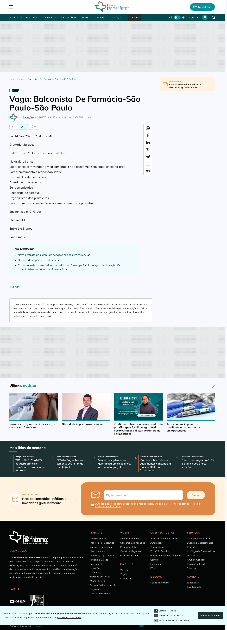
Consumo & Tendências (132, 542)
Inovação (95, 568)
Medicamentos (98, 551)
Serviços (116, 17)
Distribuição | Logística (102, 555)
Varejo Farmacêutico (101, 547)
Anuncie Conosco (196, 559)
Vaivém (124, 569)
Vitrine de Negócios (130, 551)
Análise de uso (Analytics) (168, 615)
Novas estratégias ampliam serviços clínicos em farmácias (54, 254)
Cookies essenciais (165, 611)
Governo (94, 589)
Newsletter (193, 555)
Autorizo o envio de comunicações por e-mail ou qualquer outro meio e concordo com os (147, 505)
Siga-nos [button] (193, 17)
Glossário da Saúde (100, 593)
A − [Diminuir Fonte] (23, 127)
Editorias (14, 17)
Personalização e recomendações (172, 620)
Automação (156, 542)
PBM (152, 568)
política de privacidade (69, 617)
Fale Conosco (194, 586)
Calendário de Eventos (199, 538)
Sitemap (191, 568)
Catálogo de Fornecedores (201, 551)
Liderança (155, 563)
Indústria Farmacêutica (102, 542)
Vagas (123, 574)
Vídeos (48, 17)
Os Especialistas (68, 17)
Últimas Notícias (98, 538)
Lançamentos (97, 563)
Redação (28, 117)
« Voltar (14, 286)
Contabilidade (157, 547)
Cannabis (95, 572)
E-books (100, 17)
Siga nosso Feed (196, 563)
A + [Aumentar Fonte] (14, 127)
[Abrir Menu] (30, 7)
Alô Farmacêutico (129, 538)
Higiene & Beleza (99, 559)
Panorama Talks (128, 547)
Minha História (97, 580)
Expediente (193, 582)
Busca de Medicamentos (200, 542)
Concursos (125, 578)
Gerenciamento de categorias (166, 555)
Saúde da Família (159, 582)
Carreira (85, 17)
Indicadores (32, 17)
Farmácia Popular (159, 551)
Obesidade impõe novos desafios (38, 260)
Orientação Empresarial (102, 585)
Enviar (196, 495)
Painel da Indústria (130, 555)
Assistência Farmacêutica (164, 538)
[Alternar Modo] (34, 127)
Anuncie (135, 17)
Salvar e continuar (210, 615)
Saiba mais (17, 237)
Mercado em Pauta (100, 576)
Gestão (154, 559)
